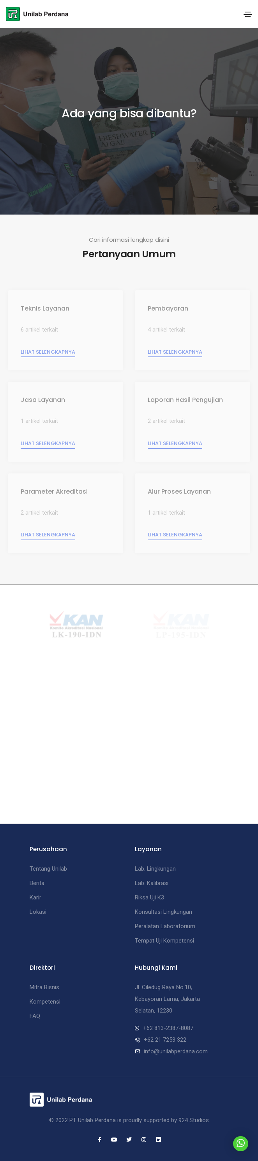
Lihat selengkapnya (48, 352)
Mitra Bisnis (44, 987)
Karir (35, 897)
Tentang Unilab (48, 868)
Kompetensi (45, 1001)
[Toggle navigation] (248, 14)
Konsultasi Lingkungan (163, 911)
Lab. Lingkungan (155, 868)
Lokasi (38, 911)
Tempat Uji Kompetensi (164, 940)
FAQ (35, 1016)
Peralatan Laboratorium (165, 926)
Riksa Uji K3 (149, 897)
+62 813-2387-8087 (168, 1028)
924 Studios (193, 1120)
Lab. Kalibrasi (151, 883)
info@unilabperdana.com (176, 1051)
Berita (37, 883)
